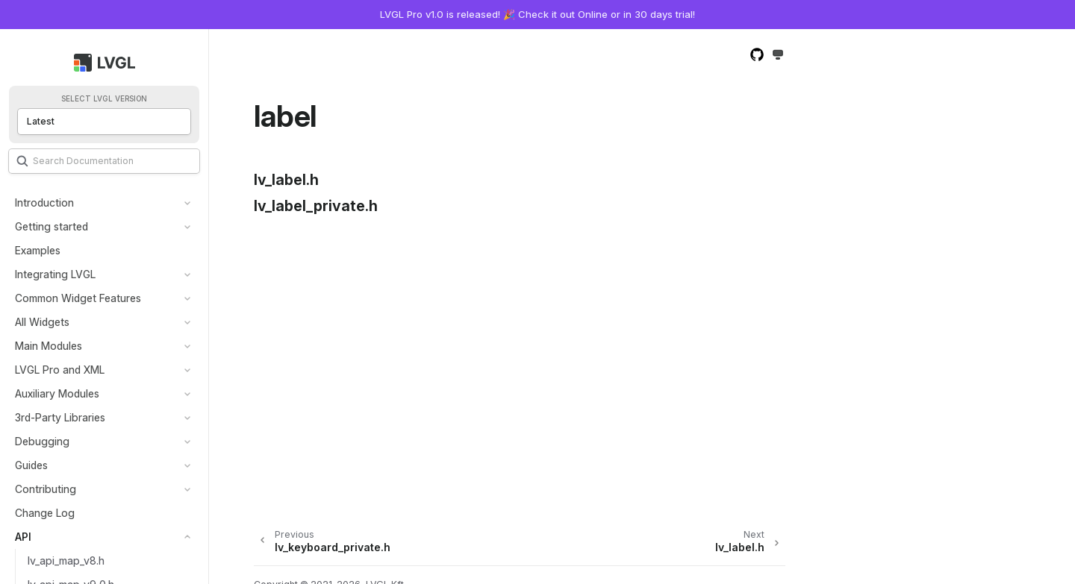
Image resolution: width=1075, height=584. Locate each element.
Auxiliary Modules (57, 393)
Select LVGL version (104, 99)
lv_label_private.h (316, 206)
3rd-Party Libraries (60, 417)
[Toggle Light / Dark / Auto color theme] (777, 55)
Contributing (45, 489)
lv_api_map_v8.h (66, 560)
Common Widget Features (78, 298)
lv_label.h (286, 180)
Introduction (44, 202)
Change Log (45, 512)
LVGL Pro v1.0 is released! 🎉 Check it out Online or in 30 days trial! (537, 14)
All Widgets (42, 321)
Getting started (51, 226)
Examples (37, 250)
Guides (31, 465)
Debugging (42, 441)
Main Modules (48, 345)
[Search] (104, 161)
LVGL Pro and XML (60, 369)
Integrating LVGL (55, 274)
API (23, 536)
